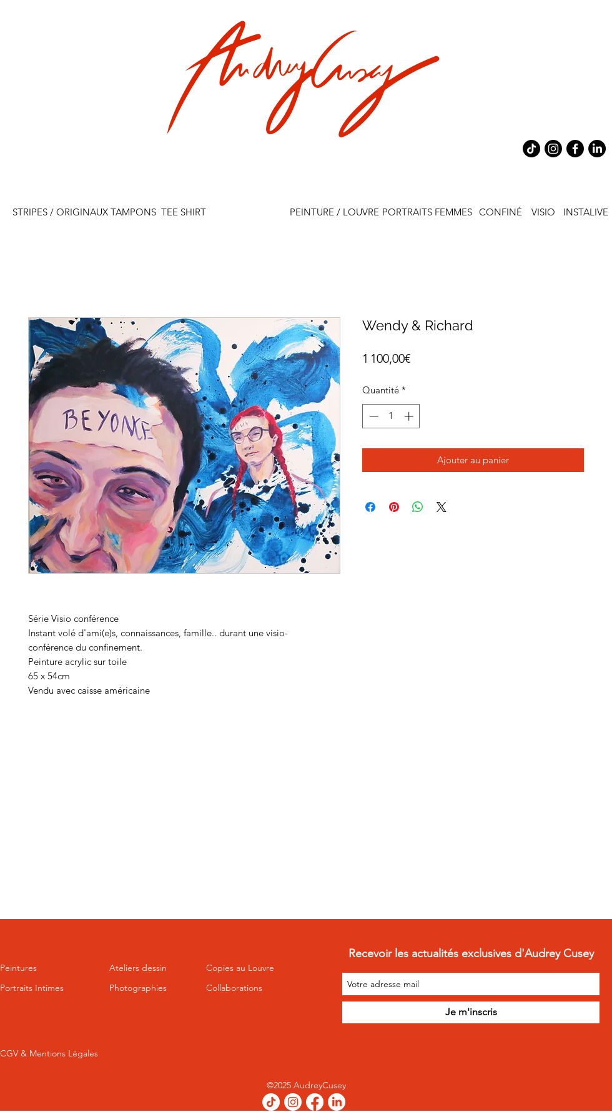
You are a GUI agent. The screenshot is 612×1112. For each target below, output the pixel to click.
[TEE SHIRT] (183, 212)
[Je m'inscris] (471, 1012)
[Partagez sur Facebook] (370, 506)
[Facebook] (575, 148)
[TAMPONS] (133, 212)
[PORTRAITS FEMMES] (427, 212)
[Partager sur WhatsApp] (417, 506)
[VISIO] (543, 212)
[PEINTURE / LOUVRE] (334, 212)
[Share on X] (441, 506)
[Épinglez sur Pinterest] (394, 506)
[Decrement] (372, 416)
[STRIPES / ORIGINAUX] (60, 212)
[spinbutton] (391, 416)
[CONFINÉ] (500, 212)
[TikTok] (531, 148)
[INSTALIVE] (585, 212)
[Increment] (410, 416)
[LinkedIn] (597, 148)
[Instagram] (553, 148)
